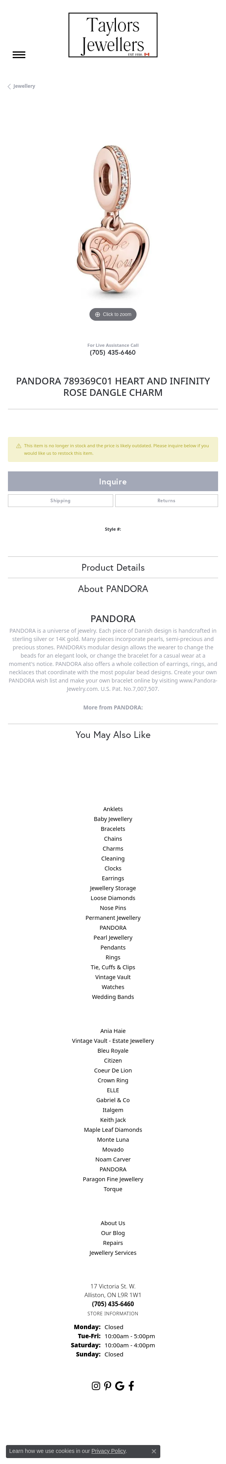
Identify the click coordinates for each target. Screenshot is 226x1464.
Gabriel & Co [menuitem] (113, 1100)
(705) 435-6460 (113, 352)
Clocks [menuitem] (113, 868)
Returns (167, 500)
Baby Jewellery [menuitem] (113, 819)
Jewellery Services (113, 1252)
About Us (113, 1223)
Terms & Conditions (121, 1422)
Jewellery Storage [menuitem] (113, 888)
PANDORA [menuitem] (112, 927)
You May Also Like (113, 734)
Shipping (60, 500)
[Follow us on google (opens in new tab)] (119, 1386)
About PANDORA (113, 588)
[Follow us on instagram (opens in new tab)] (96, 1386)
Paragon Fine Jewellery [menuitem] (113, 1179)
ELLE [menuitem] (113, 1090)
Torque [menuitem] (113, 1189)
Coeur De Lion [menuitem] (113, 1070)
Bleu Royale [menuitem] (112, 1050)
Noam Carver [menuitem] (113, 1159)
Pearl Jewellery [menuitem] (112, 937)
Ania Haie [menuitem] (112, 1031)
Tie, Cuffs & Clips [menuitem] (113, 967)
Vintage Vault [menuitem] (113, 977)
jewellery (24, 86)
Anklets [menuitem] (113, 809)
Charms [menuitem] (113, 848)
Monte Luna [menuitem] (113, 1139)
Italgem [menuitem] (113, 1110)
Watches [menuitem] (113, 987)
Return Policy (34, 1422)
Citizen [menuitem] (113, 1060)
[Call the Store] (113, 1304)
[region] (113, 219)
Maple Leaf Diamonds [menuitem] (113, 1129)
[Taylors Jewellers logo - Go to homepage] (113, 35)
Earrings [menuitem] (113, 878)
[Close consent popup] (154, 1451)
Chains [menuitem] (113, 838)
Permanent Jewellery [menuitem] (113, 917)
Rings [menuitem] (113, 957)
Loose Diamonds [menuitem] (113, 898)
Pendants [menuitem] (113, 947)
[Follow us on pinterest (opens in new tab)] (107, 1386)
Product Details (113, 567)
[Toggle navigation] (19, 55)
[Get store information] (113, 1313)
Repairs (113, 1242)
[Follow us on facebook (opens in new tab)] (131, 1386)
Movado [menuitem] (112, 1149)
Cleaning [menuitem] (113, 858)
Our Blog (113, 1233)
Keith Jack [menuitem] (113, 1120)
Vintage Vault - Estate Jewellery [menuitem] (113, 1040)
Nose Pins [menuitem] (113, 908)
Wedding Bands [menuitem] (113, 997)
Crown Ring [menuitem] (113, 1080)
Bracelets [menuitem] (113, 828)
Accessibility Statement (179, 1422)
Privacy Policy (74, 1422)
